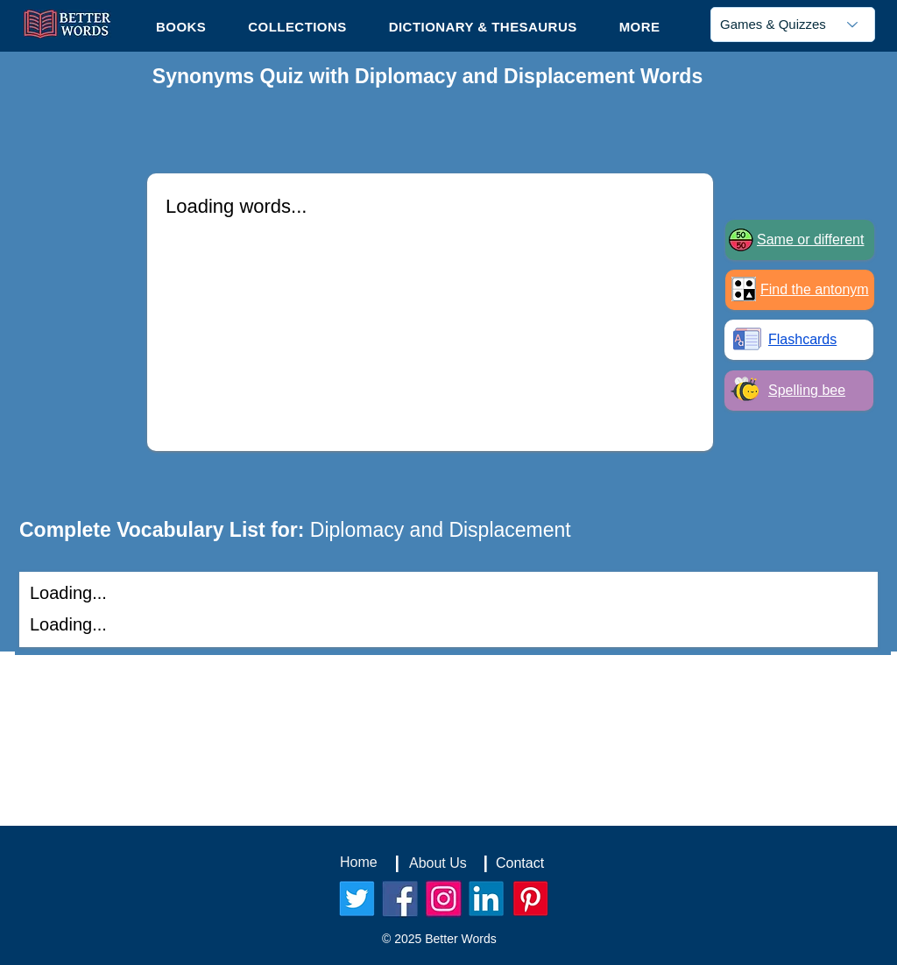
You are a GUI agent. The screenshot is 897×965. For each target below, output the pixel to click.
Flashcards (802, 339)
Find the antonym (814, 289)
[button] (639, 26)
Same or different (810, 239)
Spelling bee (806, 390)
